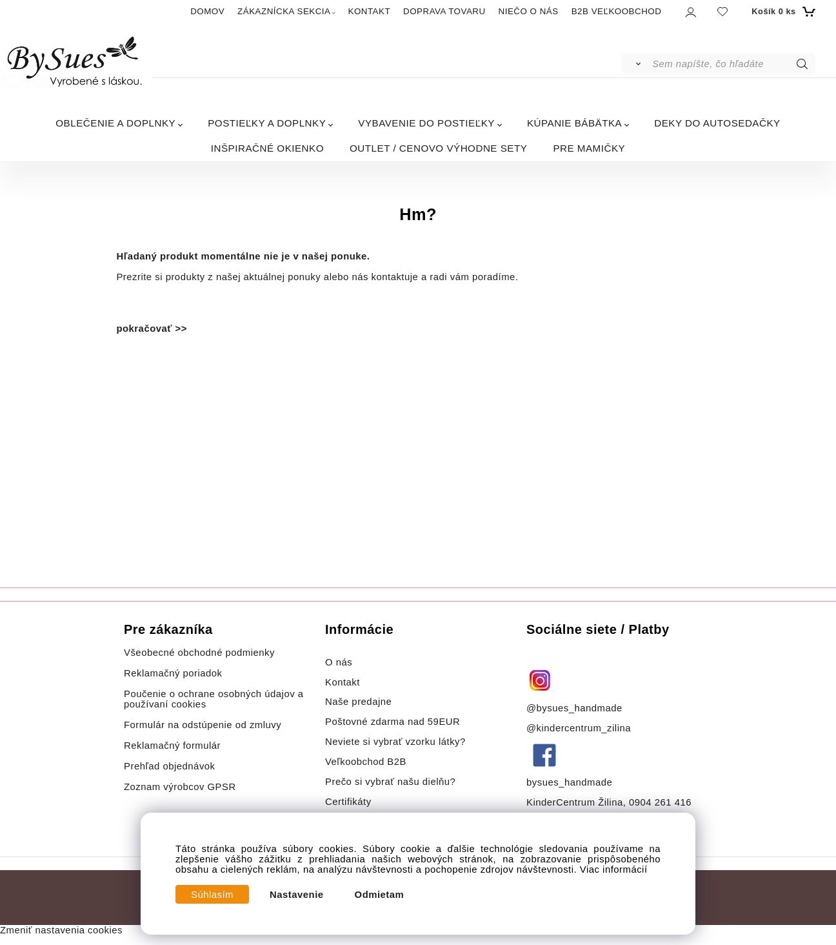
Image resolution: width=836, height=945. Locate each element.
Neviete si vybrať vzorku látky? (395, 742)
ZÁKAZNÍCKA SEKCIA (283, 11)
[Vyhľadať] (636, 64)
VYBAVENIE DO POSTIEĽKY (426, 122)
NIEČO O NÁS (529, 11)
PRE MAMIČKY (589, 148)
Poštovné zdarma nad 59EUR (392, 721)
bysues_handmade (570, 782)
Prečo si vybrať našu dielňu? (390, 782)
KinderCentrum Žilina (574, 802)
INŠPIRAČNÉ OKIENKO (267, 148)
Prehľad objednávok (169, 766)
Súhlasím (212, 894)
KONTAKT (369, 11)
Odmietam (379, 894)
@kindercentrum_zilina (580, 728)
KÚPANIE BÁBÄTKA (574, 122)
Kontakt (344, 682)
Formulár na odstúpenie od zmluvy (202, 725)
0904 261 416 (660, 802)
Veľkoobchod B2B (365, 762)
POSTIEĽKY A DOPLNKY (267, 122)
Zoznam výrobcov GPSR (180, 787)
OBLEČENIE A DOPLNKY (115, 122)
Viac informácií (614, 869)
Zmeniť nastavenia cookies (61, 930)
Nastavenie (297, 894)
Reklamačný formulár (172, 745)
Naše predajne (358, 701)
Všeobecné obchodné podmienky (199, 652)
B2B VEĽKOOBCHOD (617, 11)
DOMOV (207, 11)
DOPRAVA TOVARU (444, 11)
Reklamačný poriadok (173, 673)
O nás (338, 662)
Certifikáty (348, 802)
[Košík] (781, 11)
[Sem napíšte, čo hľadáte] (732, 64)
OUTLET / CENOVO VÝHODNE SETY (438, 148)
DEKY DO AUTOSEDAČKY (717, 122)
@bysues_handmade (574, 708)
